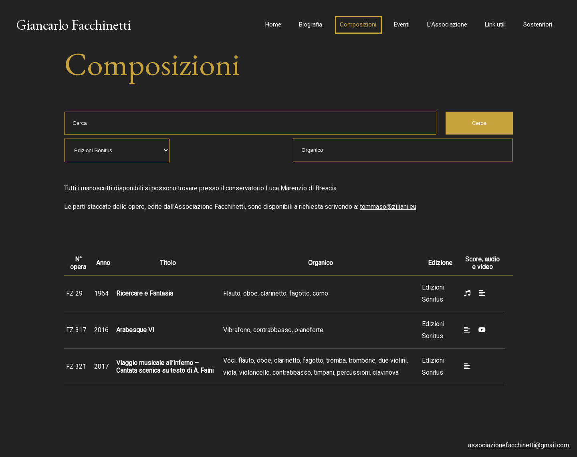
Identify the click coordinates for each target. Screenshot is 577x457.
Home (273, 24)
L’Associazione (447, 24)
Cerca (479, 123)
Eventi (402, 24)
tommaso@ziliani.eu (388, 206)
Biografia (310, 24)
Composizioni (358, 24)
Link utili (495, 24)
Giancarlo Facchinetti (73, 25)
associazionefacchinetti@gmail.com (518, 445)
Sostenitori (537, 24)
